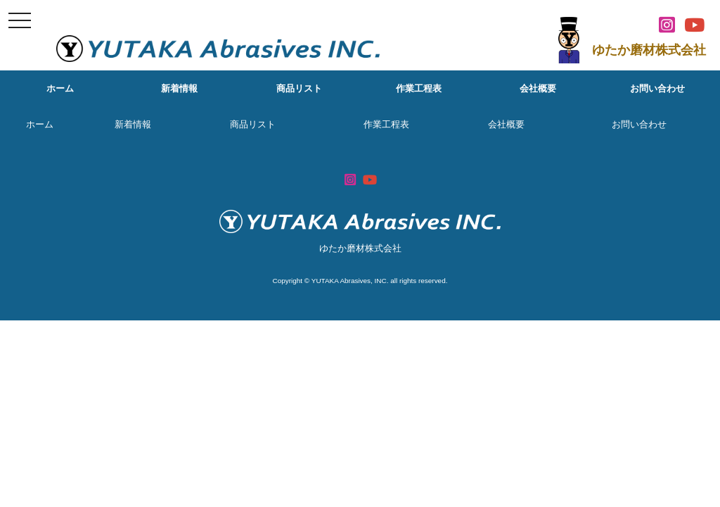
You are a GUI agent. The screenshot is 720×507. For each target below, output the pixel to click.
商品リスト (299, 88)
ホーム (60, 88)
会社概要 (538, 88)
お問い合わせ (657, 88)
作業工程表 (419, 88)
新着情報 (179, 88)
